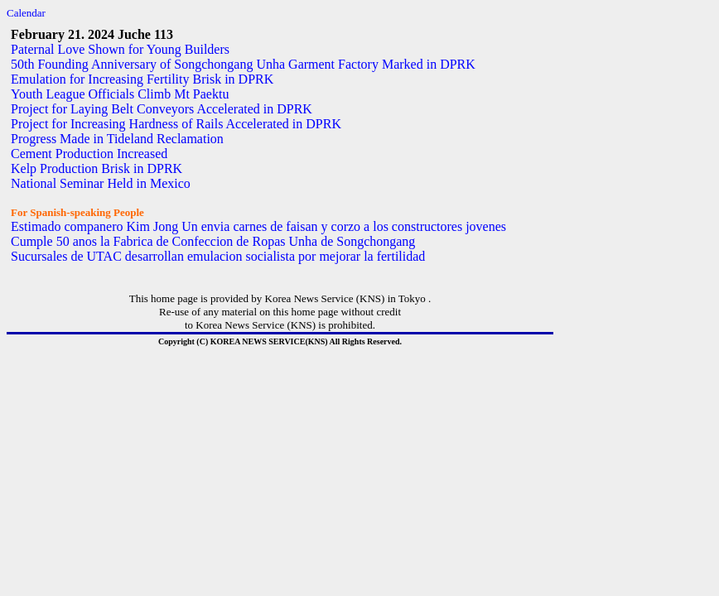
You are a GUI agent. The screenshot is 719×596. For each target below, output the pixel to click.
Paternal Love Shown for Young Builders (120, 49)
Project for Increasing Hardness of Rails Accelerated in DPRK (176, 124)
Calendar (26, 13)
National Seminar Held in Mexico (101, 183)
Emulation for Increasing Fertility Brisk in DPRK (142, 79)
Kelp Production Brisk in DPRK (96, 168)
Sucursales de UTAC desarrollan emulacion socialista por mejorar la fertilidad (218, 256)
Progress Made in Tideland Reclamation (117, 139)
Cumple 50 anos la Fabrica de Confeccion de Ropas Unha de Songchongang (213, 241)
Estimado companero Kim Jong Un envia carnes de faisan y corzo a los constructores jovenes (258, 226)
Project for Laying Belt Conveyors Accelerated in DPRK (161, 109)
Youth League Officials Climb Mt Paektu (120, 94)
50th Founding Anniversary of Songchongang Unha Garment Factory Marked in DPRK (243, 64)
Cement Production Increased (89, 154)
